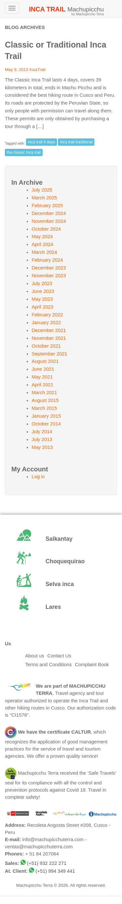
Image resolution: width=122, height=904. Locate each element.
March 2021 (44, 392)
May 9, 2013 (16, 69)
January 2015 (46, 416)
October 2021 (46, 346)
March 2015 (44, 408)
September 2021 (49, 353)
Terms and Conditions (48, 664)
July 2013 (42, 439)
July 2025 (42, 190)
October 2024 (46, 229)
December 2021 (49, 330)
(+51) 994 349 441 (55, 871)
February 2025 (47, 205)
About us (34, 655)
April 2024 (42, 244)
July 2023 (42, 283)
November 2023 (49, 275)
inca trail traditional (76, 142)
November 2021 (49, 338)
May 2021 (42, 377)
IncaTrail (37, 69)
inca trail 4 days (41, 142)
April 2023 (42, 306)
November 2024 (49, 221)
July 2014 (42, 431)
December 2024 (49, 213)
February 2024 (47, 260)
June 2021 (43, 369)
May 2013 (42, 447)
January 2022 (46, 322)
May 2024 (42, 236)
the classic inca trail (24, 152)
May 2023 (42, 299)
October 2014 (46, 423)
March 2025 (44, 197)
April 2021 (42, 384)
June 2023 (43, 291)
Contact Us (59, 655)
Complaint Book (92, 664)
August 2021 (45, 361)
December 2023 (49, 267)
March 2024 (44, 252)
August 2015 (45, 400)
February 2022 (47, 314)
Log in (38, 476)
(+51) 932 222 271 (46, 863)
